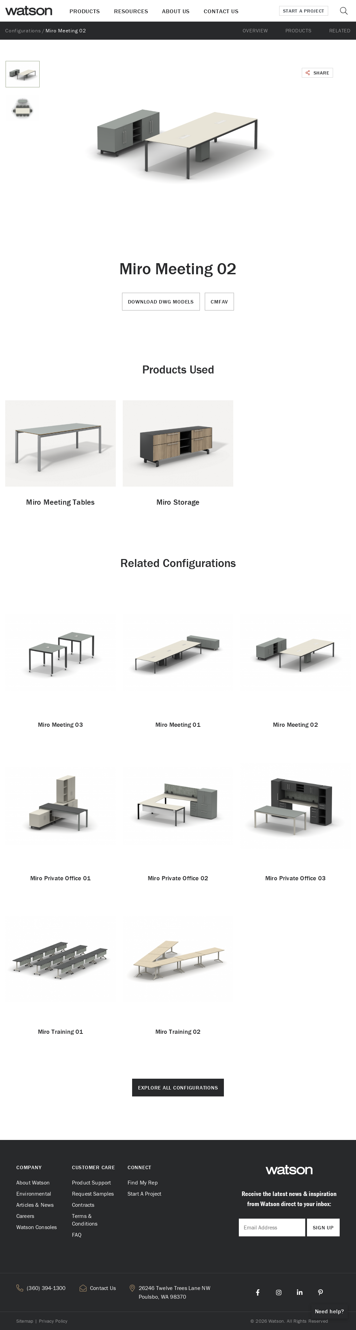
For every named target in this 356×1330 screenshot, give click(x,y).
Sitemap (24, 1321)
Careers (25, 1215)
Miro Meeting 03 (60, 725)
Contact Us (221, 11)
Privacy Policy (53, 1321)
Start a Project (304, 11)
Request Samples (93, 1193)
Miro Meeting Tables (60, 502)
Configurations (23, 30)
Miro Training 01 (60, 1032)
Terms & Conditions (85, 1219)
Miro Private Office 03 (295, 878)
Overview (255, 30)
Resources (131, 11)
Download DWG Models (161, 301)
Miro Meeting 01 (178, 725)
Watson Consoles (36, 1226)
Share (317, 73)
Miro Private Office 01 (60, 878)
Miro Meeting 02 (295, 725)
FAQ (76, 1234)
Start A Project (144, 1193)
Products (85, 11)
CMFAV (219, 301)
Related (340, 30)
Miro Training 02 (178, 1032)
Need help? (330, 1311)
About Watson (33, 1182)
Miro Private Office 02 (178, 878)
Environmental (33, 1193)
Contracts (83, 1204)
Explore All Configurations (178, 1087)
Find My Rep (143, 1182)
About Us (176, 11)
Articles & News (35, 1204)
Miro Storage (178, 502)
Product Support (91, 1182)
